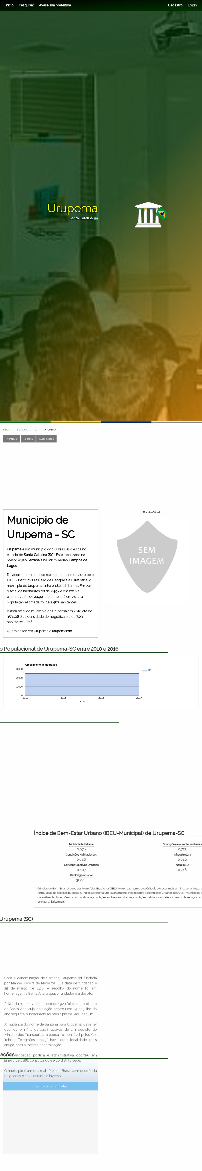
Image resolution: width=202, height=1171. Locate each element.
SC (35, 429)
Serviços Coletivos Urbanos (162, 865)
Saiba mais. (139, 901)
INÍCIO (6, 429)
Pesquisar (26, 5)
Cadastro (175, 5)
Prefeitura (12, 438)
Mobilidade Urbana (162, 844)
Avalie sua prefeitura (55, 5)
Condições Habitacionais (162, 854)
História (28, 438)
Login (192, 5)
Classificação (46, 438)
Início (9, 5)
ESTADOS (22, 429)
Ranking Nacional (162, 875)
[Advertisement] (82, 476)
